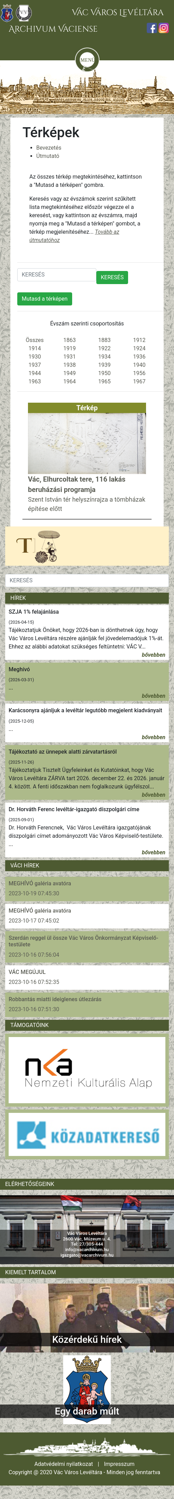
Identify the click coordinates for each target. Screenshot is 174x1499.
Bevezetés (48, 147)
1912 (139, 340)
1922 (104, 348)
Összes (35, 340)
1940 (139, 365)
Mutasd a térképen (45, 298)
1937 (35, 365)
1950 (104, 373)
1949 (70, 373)
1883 (104, 340)
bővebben (153, 655)
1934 (104, 356)
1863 (70, 340)
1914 (35, 348)
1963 (35, 381)
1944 (35, 373)
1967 (139, 381)
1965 (104, 381)
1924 (139, 348)
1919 (70, 348)
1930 (35, 356)
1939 (104, 365)
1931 (70, 356)
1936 (139, 356)
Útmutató (47, 156)
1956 (139, 373)
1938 (70, 365)
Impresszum (119, 1464)
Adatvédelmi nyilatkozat (63, 1464)
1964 (70, 381)
